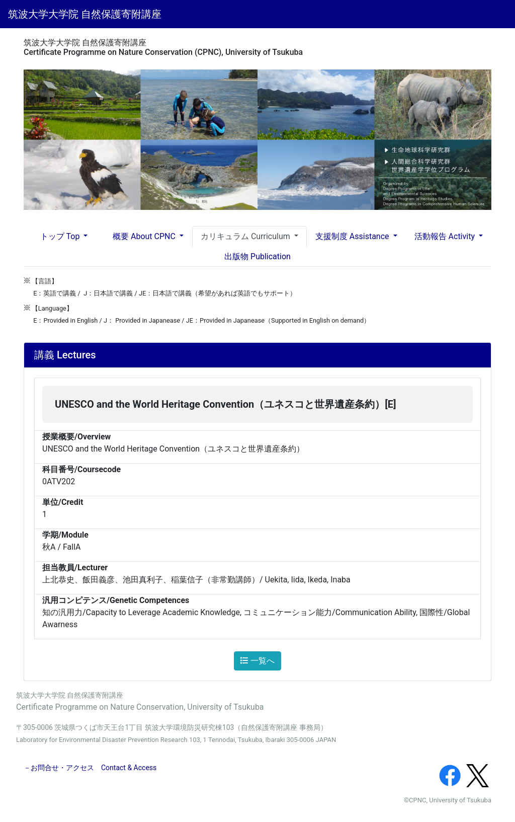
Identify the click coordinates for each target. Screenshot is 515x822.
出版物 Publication (257, 256)
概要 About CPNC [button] (145, 236)
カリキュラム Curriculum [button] (246, 236)
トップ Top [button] (61, 236)
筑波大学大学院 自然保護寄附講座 (84, 14)
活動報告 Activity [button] (445, 236)
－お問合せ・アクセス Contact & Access (90, 768)
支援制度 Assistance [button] (353, 236)
